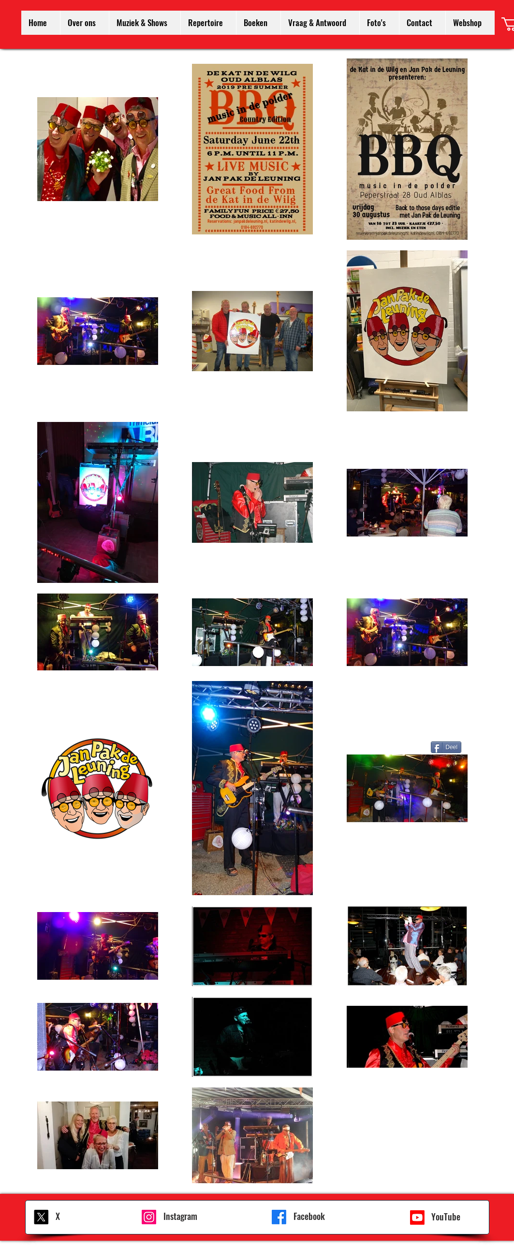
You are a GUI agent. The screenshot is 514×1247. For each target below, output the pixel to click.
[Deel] (446, 747)
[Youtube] (417, 1217)
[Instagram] (149, 1217)
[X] (41, 1217)
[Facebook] (279, 1217)
